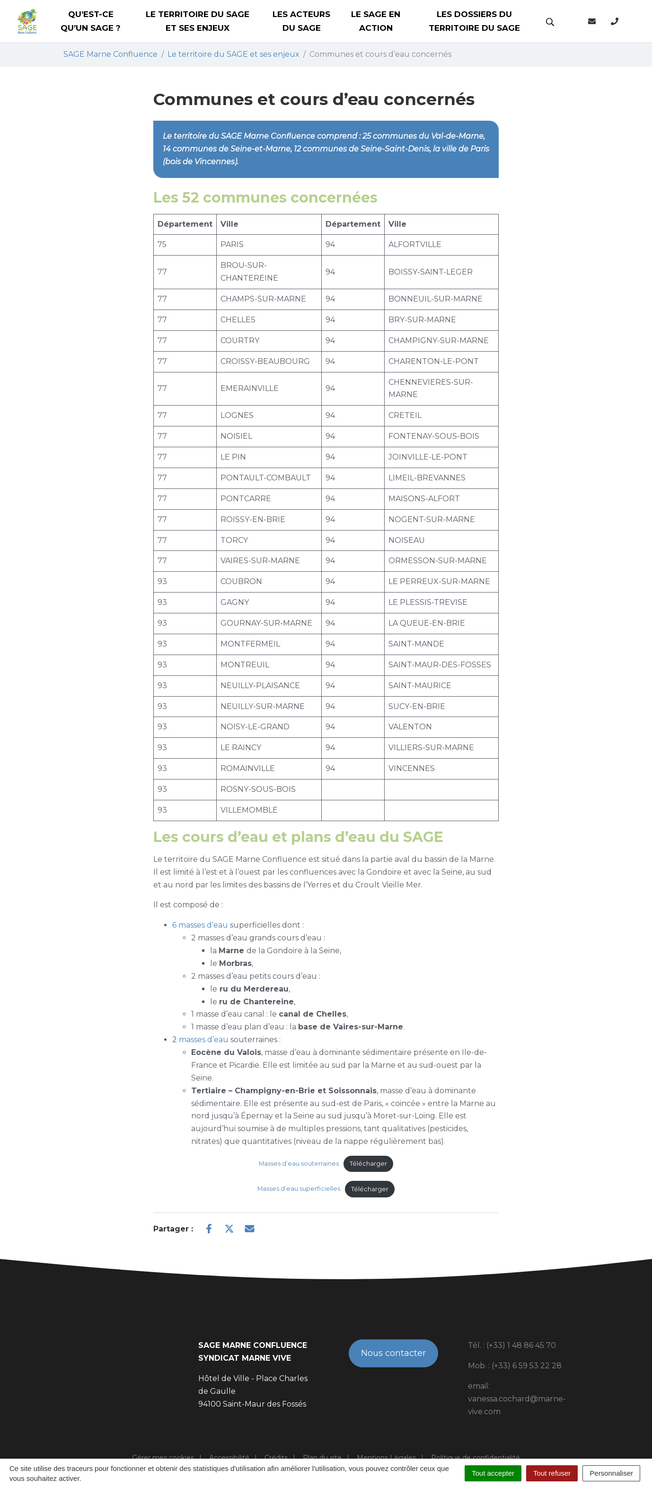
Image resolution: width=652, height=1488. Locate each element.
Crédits (276, 1457)
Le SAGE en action (375, 21)
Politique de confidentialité (475, 1457)
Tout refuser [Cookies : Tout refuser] (552, 1473)
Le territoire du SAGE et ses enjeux (197, 21)
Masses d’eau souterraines (299, 1163)
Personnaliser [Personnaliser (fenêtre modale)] (611, 1473)
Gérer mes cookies (163, 1457)
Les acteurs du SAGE (301, 21)
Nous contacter (393, 1353)
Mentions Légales (386, 1457)
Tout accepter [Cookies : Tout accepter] (493, 1473)
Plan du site (322, 1457)
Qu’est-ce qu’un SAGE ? (91, 21)
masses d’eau (204, 1039)
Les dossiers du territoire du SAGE (474, 21)
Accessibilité (229, 1457)
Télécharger (368, 1163)
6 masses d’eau (200, 925)
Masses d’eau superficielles (298, 1189)
